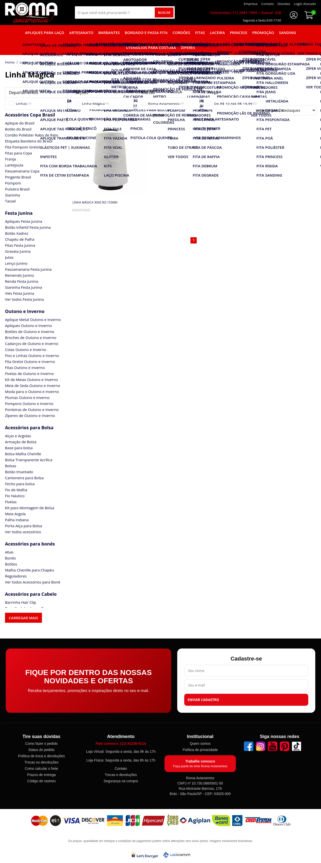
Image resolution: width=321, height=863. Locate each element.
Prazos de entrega (41, 775)
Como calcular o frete (41, 768)
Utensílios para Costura (151, 47)
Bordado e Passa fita (146, 32)
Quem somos (200, 744)
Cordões (181, 32)
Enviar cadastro (203, 700)
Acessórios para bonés (30, 544)
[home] (31, 12)
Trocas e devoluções (121, 775)
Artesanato (81, 32)
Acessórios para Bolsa (29, 427)
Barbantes (109, 32)
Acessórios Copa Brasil (30, 115)
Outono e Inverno (24, 311)
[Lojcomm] (176, 855)
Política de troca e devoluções (41, 756)
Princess (238, 32)
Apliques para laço (44, 32)
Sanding (287, 32)
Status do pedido (41, 750)
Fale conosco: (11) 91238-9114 (121, 744)
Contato (121, 768)
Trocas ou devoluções (41, 762)
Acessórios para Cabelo (31, 594)
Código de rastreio (41, 781)
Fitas (200, 32)
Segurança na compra (121, 781)
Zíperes (188, 47)
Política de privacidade (200, 750)
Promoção (263, 32)
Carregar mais (23, 617)
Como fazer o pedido (41, 744)
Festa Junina (19, 213)
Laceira (217, 32)
